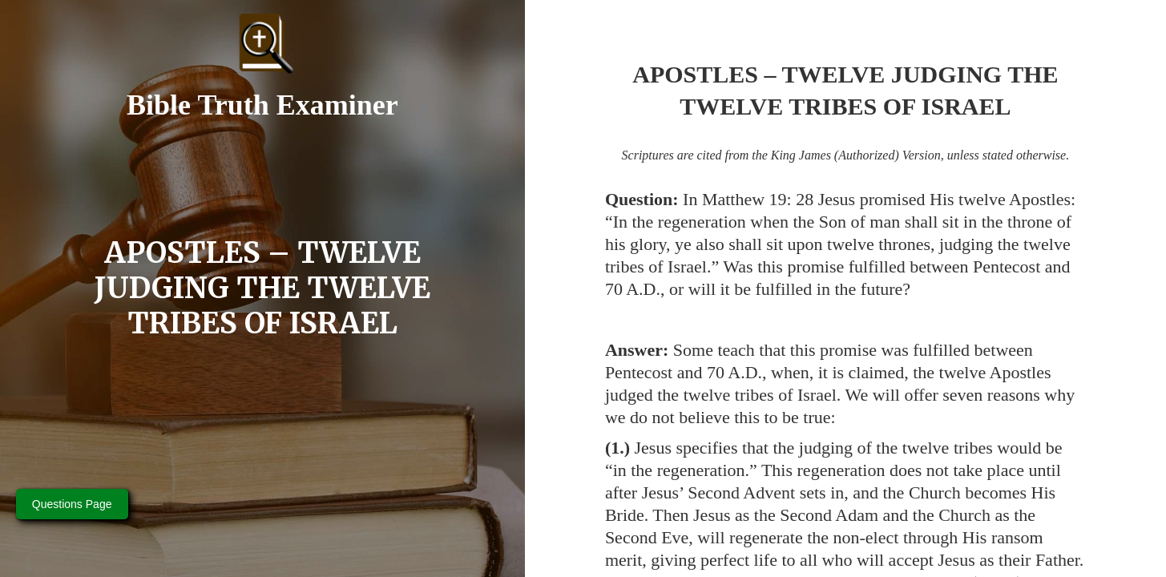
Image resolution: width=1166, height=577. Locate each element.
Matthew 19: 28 (757, 199)
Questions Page (72, 504)
